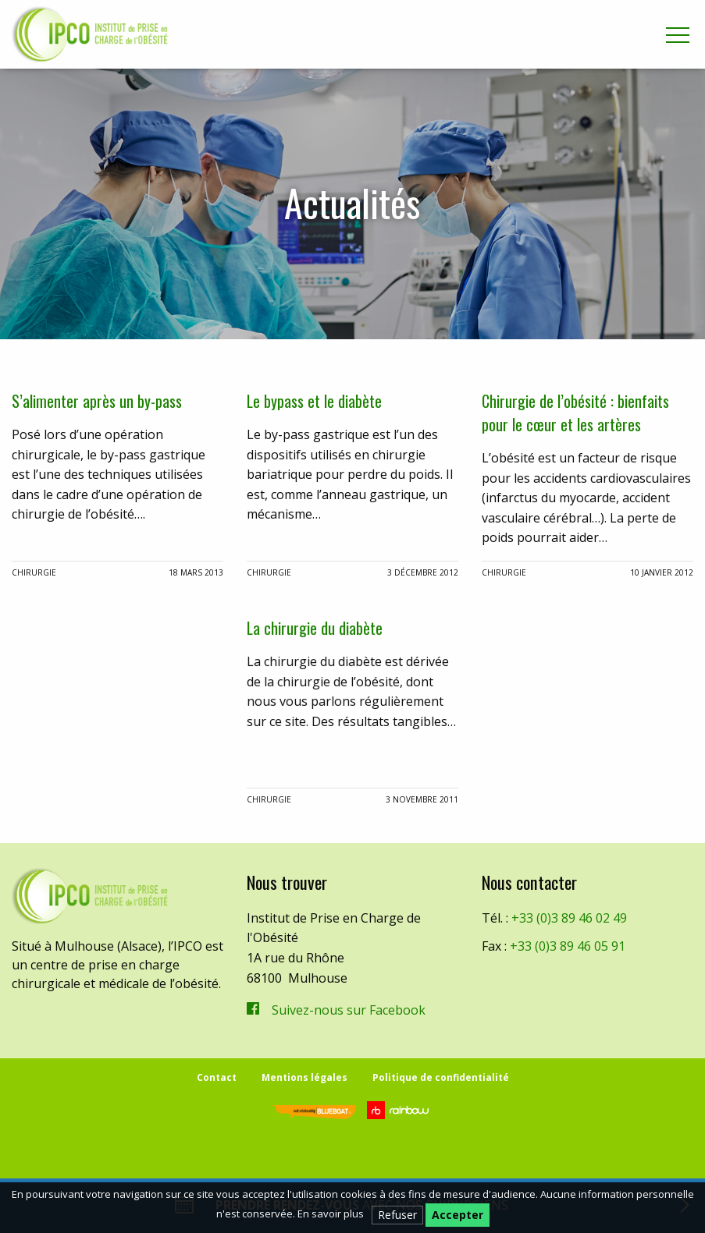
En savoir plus (330, 1213)
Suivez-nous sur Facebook (348, 1010)
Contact (217, 1077)
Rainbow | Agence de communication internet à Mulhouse (400, 1110)
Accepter (457, 1214)
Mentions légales (304, 1077)
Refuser (397, 1214)
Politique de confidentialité (440, 1077)
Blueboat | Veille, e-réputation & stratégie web (314, 1112)
